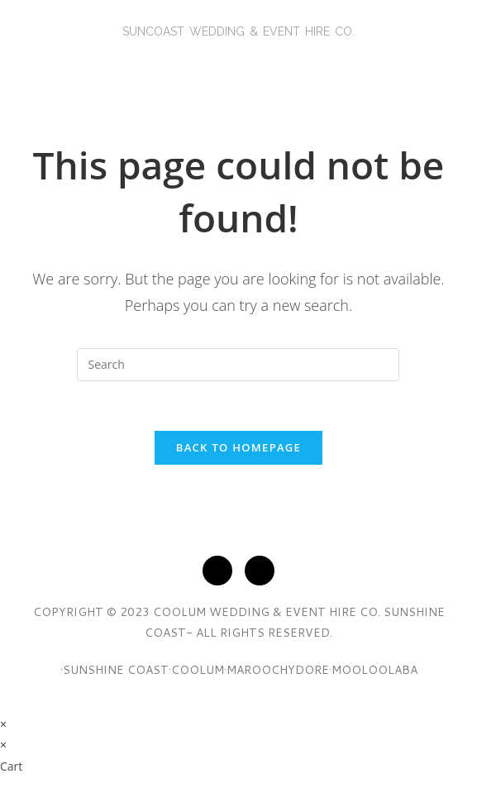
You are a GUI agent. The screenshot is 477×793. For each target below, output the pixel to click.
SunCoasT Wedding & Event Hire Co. (238, 31)
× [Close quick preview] (3, 724)
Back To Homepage (238, 447)
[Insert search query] (238, 364)
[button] (238, 63)
